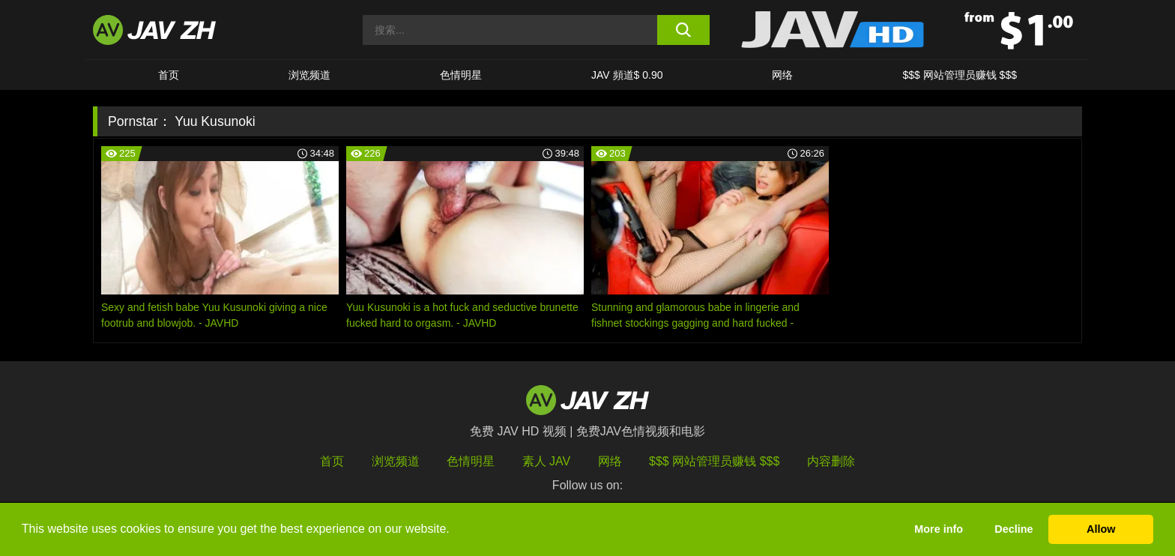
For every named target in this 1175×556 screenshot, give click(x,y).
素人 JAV (546, 461)
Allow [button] (1101, 529)
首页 (168, 75)
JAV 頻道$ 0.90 (626, 75)
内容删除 (831, 461)
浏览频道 (309, 75)
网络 (782, 75)
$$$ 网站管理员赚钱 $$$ (959, 75)
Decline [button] (1013, 529)
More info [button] (938, 529)
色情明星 (461, 75)
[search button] (683, 30)
